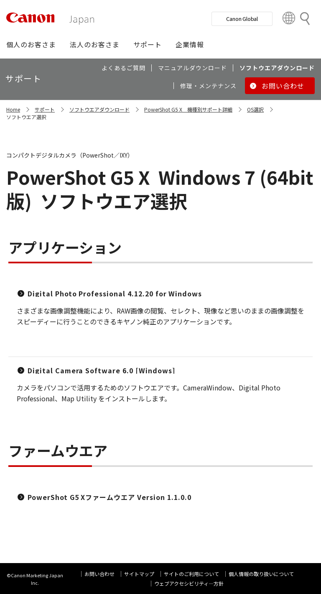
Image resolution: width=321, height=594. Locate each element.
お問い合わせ (99, 573)
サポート (45, 109)
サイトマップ (139, 573)
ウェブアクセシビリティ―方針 (189, 583)
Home (13, 109)
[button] (31, 44)
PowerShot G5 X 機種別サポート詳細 (188, 109)
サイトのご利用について (191, 573)
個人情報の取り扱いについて (261, 573)
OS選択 (255, 109)
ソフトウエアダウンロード (99, 109)
